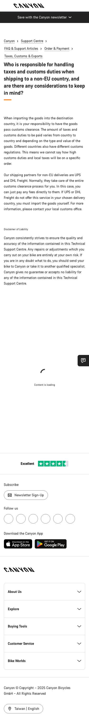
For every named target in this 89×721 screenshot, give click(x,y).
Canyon (9, 41)
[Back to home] (29, 5)
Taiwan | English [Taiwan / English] (23, 708)
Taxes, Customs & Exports (23, 56)
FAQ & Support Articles (21, 48)
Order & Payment (56, 48)
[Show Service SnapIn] (83, 360)
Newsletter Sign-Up (26, 495)
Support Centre (32, 41)
